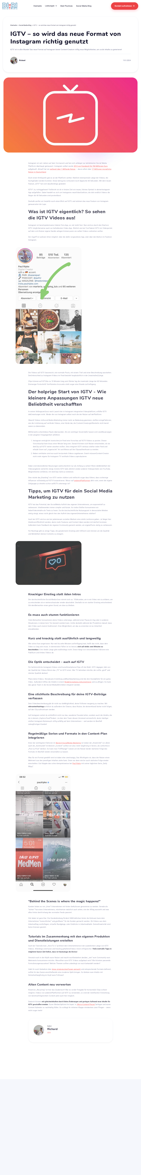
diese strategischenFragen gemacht (66, 969)
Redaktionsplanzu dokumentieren (78, 682)
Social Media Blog (84, 6)
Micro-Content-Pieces (86, 1004)
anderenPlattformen (82, 481)
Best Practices (66, 6)
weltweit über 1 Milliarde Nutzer (63, 169)
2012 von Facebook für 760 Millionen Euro (91, 166)
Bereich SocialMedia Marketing (68, 743)
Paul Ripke (76, 763)
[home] (10, 6)
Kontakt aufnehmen (125, 6)
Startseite (37, 6)
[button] (51, 6)
